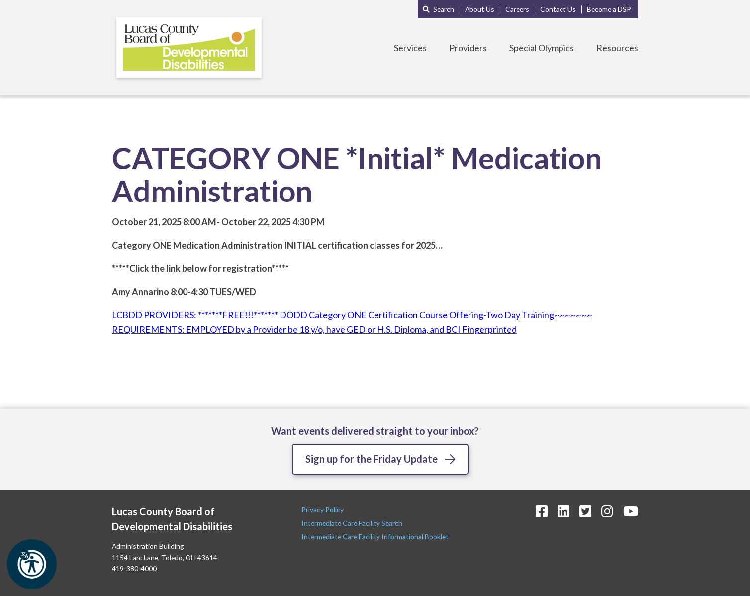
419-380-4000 (134, 568)
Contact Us (558, 9)
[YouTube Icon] (630, 511)
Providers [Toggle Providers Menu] (468, 47)
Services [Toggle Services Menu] (410, 47)
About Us (479, 9)
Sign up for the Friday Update (371, 459)
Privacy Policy (323, 509)
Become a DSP (609, 9)
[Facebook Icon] (542, 511)
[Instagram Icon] (607, 511)
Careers (517, 9)
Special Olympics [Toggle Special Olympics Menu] (541, 47)
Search (443, 9)
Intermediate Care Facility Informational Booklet (375, 536)
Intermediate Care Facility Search (352, 523)
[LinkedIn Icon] (563, 511)
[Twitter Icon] (585, 511)
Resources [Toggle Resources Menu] (617, 47)
